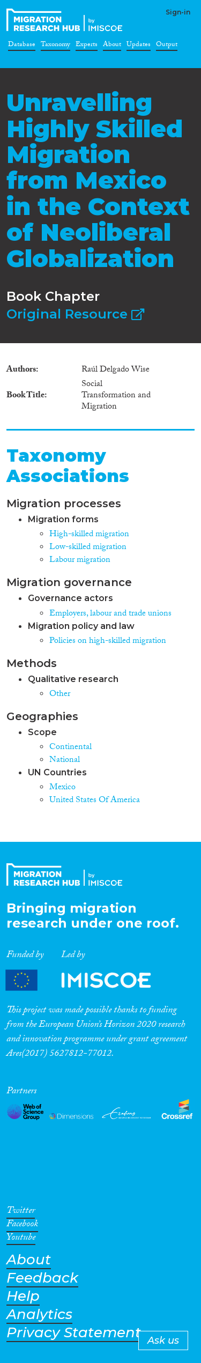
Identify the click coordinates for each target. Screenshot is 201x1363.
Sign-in (178, 12)
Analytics (39, 1314)
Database (21, 46)
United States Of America (94, 801)
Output (166, 46)
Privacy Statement (73, 1332)
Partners (87, 980)
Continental (70, 747)
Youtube (20, 1239)
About (112, 46)
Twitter (20, 1212)
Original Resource (75, 314)
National (64, 760)
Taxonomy (55, 46)
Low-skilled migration (87, 547)
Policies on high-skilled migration (107, 641)
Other (59, 694)
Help (23, 1296)
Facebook (22, 1225)
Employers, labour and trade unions (110, 614)
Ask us (163, 1340)
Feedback (42, 1278)
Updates (138, 46)
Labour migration (79, 560)
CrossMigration (66, 20)
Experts (87, 46)
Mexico (62, 788)
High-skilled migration (89, 535)
